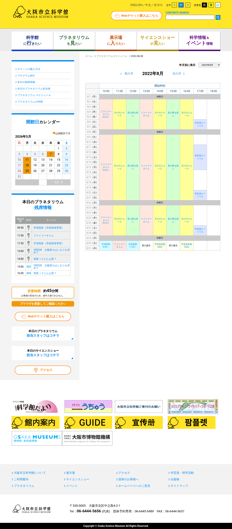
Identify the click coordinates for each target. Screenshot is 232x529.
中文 (148, 5)
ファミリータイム (146, 114)
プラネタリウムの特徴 (30, 101)
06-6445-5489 (144, 511)
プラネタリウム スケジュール (34, 95)
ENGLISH (136, 5)
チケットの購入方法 (28, 69)
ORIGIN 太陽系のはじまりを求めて (52, 251)
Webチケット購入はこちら (139, 15)
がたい (157, 40)
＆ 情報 (199, 40)
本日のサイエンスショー (43, 353)
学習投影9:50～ (106, 245)
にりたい (116, 40)
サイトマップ (179, 485)
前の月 (129, 73)
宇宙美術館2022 (159, 245)
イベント (72, 485)
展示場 (70, 472)
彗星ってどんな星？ (45, 258)
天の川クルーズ (119, 114)
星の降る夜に (132, 114)
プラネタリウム (24, 485)
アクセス (46, 370)
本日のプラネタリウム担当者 (33, 88)
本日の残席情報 (26, 82)
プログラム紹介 (26, 75)
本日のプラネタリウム (43, 333)
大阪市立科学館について (30, 472)
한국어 (158, 5)
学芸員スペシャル (200, 124)
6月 (57, 182)
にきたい (32, 40)
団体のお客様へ (128, 479)
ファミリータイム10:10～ (106, 114)
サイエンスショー (77, 479)
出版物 (175, 479)
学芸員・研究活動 (182, 472)
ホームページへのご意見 (134, 485)
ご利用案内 (21, 479)
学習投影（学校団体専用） (49, 227)
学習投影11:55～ (133, 245)
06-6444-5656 (89, 511)
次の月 (177, 73)
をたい (74, 40)
